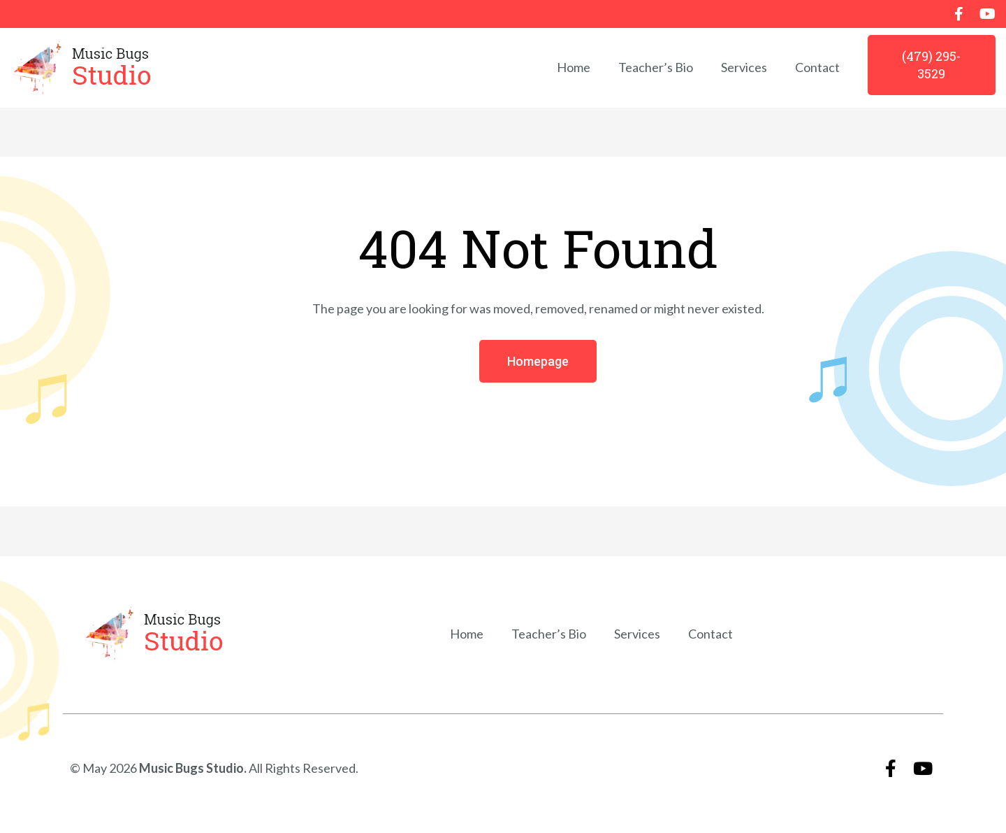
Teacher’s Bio (655, 67)
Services (744, 67)
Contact (817, 67)
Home (573, 67)
